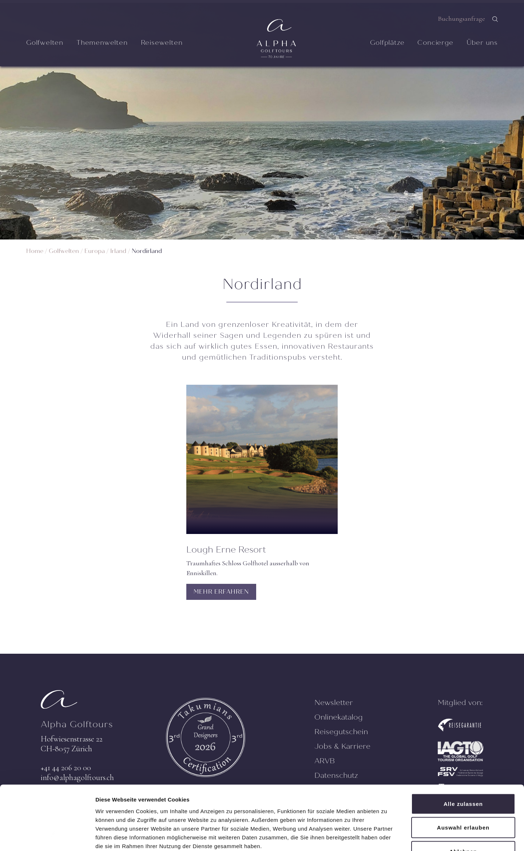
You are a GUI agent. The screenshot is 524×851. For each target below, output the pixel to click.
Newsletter (333, 702)
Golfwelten (44, 43)
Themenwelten (102, 43)
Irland (118, 251)
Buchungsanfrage (461, 19)
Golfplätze (387, 43)
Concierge (435, 43)
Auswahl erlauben (463, 779)
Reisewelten (162, 43)
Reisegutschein (341, 731)
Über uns (482, 43)
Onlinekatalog (338, 717)
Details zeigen (387, 837)
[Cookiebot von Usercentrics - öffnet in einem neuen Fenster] (47, 836)
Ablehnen (463, 803)
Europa (94, 251)
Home (34, 251)
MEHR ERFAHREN (221, 591)
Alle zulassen (463, 755)
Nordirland (147, 251)
